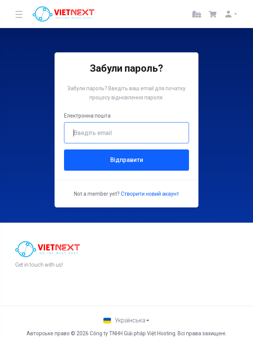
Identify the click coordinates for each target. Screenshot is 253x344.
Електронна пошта (87, 116)
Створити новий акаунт (150, 194)
